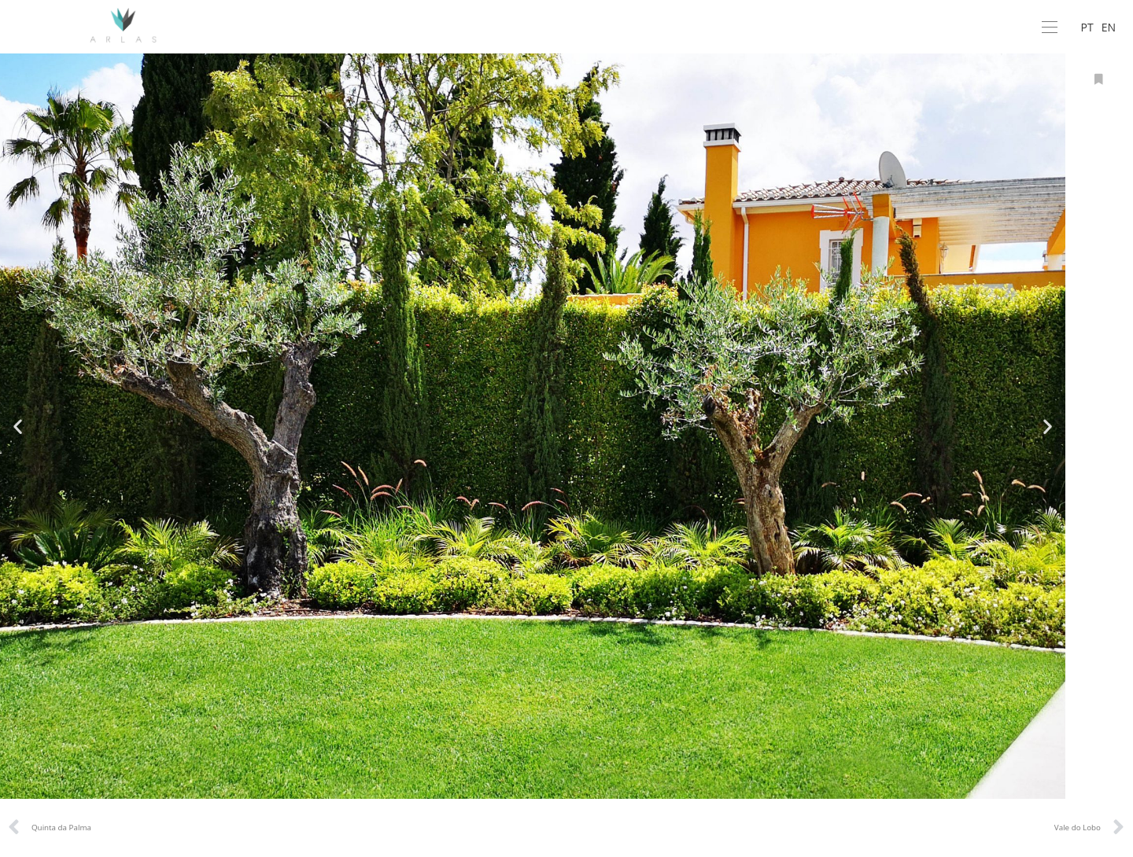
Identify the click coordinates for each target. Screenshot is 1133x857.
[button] (18, 426)
